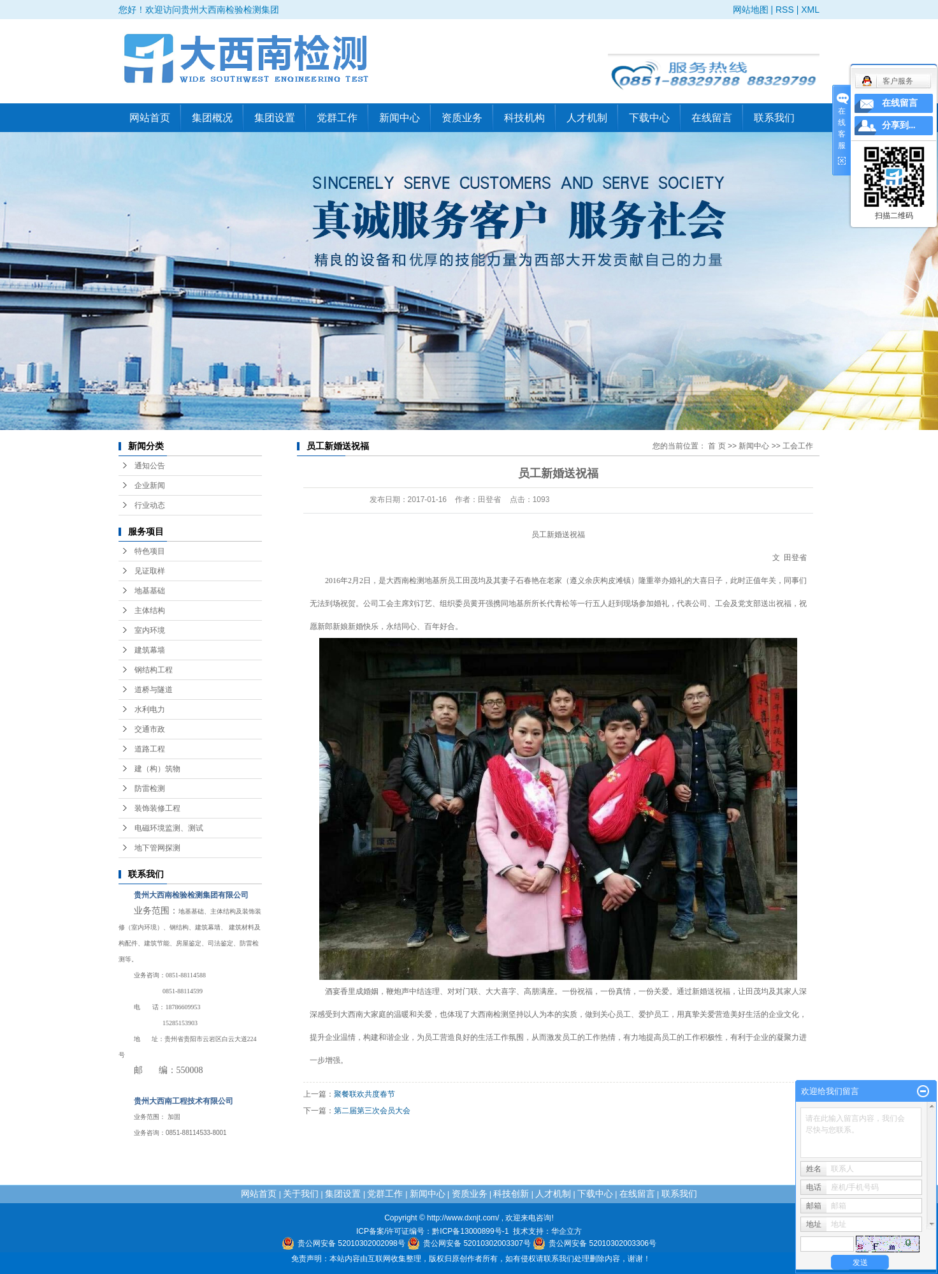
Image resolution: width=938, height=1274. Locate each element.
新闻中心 (399, 117)
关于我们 (301, 1194)
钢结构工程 (153, 669)
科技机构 (524, 117)
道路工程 (149, 748)
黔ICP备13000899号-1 (470, 1231)
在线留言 (711, 117)
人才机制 (586, 117)
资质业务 (462, 117)
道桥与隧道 (153, 689)
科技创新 (511, 1194)
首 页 (716, 445)
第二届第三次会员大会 (372, 1110)
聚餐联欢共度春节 (364, 1094)
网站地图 (750, 9)
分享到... (899, 125)
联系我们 (774, 117)
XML (810, 9)
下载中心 (649, 117)
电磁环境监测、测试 (168, 828)
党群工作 (337, 117)
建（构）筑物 (157, 768)
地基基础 (149, 590)
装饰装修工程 (157, 808)
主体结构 (149, 610)
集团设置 (274, 117)
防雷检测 (149, 788)
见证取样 (149, 571)
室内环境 (149, 630)
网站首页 (149, 117)
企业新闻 (149, 485)
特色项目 (149, 551)
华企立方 (566, 1231)
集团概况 (212, 117)
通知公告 (149, 465)
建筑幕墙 (149, 650)
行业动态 (149, 505)
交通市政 (149, 729)
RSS (785, 9)
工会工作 (798, 445)
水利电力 (149, 709)
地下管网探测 (157, 847)
